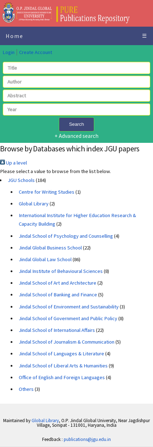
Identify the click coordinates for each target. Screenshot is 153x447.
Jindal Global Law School (45, 259)
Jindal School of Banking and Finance (58, 294)
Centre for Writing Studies (46, 192)
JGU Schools (21, 180)
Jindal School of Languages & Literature (61, 353)
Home (14, 35)
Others (26, 389)
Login (8, 52)
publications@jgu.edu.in (87, 439)
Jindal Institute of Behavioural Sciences (61, 271)
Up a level (13, 163)
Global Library (34, 203)
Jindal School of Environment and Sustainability (69, 306)
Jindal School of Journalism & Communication (66, 342)
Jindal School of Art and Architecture (57, 283)
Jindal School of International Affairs (57, 330)
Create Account (35, 52)
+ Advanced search (76, 135)
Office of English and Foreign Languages (62, 377)
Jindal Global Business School (50, 247)
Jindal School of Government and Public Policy (68, 318)
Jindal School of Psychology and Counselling (66, 236)
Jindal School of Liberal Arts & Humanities (63, 365)
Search (76, 124)
